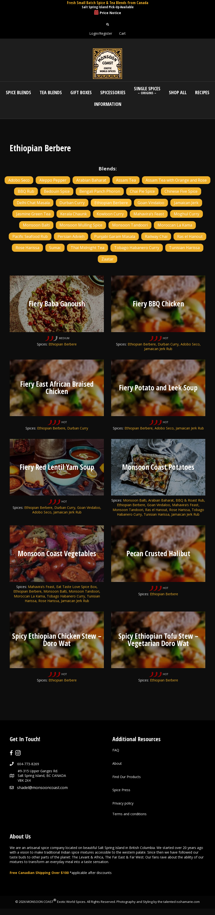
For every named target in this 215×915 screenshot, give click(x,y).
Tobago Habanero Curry (136, 247)
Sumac (55, 247)
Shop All (178, 92)
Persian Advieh (71, 236)
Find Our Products (126, 777)
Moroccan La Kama (174, 225)
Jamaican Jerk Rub (190, 428)
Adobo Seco (19, 180)
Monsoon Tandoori (130, 225)
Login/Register (100, 33)
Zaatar (107, 259)
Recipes (202, 92)
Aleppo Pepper (52, 180)
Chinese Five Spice (181, 191)
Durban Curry (72, 202)
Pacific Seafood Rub (30, 236)
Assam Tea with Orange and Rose (176, 180)
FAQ (115, 751)
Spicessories (112, 92)
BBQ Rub (26, 191)
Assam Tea (126, 180)
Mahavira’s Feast (148, 214)
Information (107, 104)
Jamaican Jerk (186, 202)
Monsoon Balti (36, 225)
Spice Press (121, 791)
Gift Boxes (81, 92)
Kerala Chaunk (73, 214)
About (117, 764)
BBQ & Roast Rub (190, 500)
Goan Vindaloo (151, 202)
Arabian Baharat (91, 180)
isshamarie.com (188, 902)
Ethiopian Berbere (111, 202)
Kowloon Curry (110, 214)
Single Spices (147, 90)
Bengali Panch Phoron (99, 191)
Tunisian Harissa (184, 247)
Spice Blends (18, 92)
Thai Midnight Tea (87, 247)
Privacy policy (122, 804)
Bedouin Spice (57, 191)
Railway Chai (156, 236)
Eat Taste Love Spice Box (76, 587)
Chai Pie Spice (142, 191)
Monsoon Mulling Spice (80, 225)
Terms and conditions (129, 815)
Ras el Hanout (190, 236)
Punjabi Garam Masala (114, 236)
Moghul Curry (186, 214)
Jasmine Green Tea (33, 214)
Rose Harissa (27, 247)
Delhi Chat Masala (33, 202)
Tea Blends (51, 92)
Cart (122, 33)
